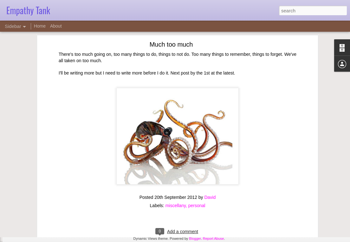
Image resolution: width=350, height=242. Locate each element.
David (210, 158)
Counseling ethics (31, 224)
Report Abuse (213, 238)
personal (196, 167)
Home (40, 26)
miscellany (175, 167)
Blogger (195, 238)
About (56, 26)
